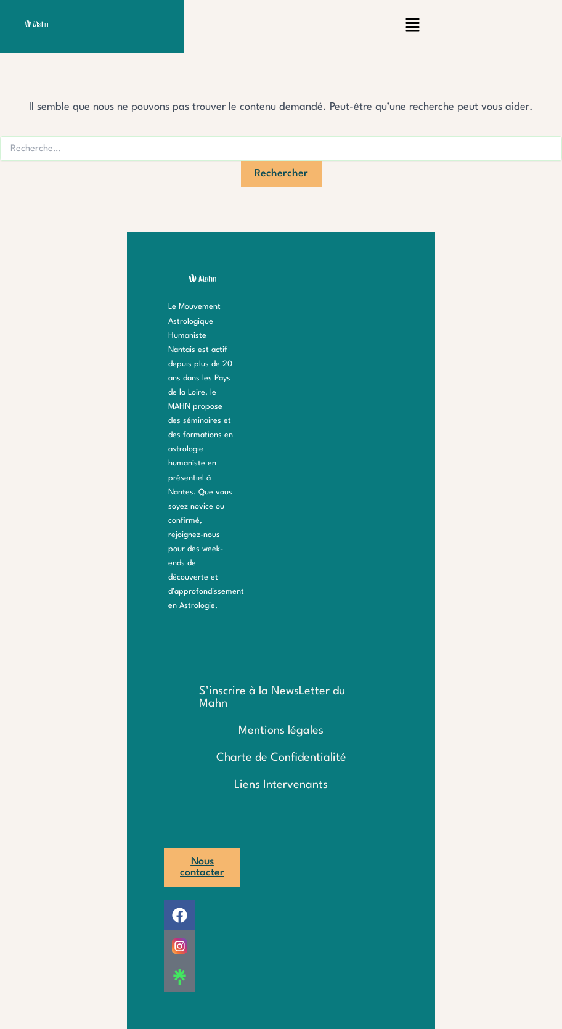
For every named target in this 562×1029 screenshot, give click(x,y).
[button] (412, 26)
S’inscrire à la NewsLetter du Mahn (272, 697)
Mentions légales (281, 730)
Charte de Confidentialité (281, 757)
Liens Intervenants (281, 784)
